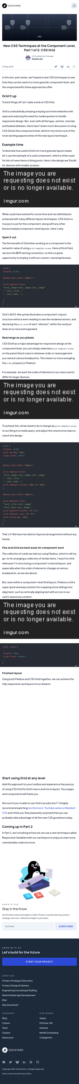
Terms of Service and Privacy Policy (16, 1073)
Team (5, 1027)
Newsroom (8, 1037)
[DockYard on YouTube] (4, 1062)
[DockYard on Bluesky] (17, 1062)
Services (8, 976)
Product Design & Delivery (15, 985)
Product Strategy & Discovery (17, 980)
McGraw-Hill (46, 1023)
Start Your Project (39, 961)
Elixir (4, 1000)
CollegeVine (46, 1037)
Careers (6, 1032)
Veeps (43, 1018)
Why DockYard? (10, 1004)
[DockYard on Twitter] (10, 1062)
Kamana (44, 1027)
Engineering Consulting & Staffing (19, 990)
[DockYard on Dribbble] (31, 1062)
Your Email (9, 926)
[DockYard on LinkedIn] (24, 1062)
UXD (40, 36)
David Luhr (37, 58)
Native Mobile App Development (19, 995)
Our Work (47, 1013)
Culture (6, 1023)
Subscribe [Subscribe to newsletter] (66, 926)
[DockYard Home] (12, 1050)
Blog (4, 1018)
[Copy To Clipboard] (74, 66)
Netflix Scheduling (49, 1032)
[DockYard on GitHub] (37, 1062)
